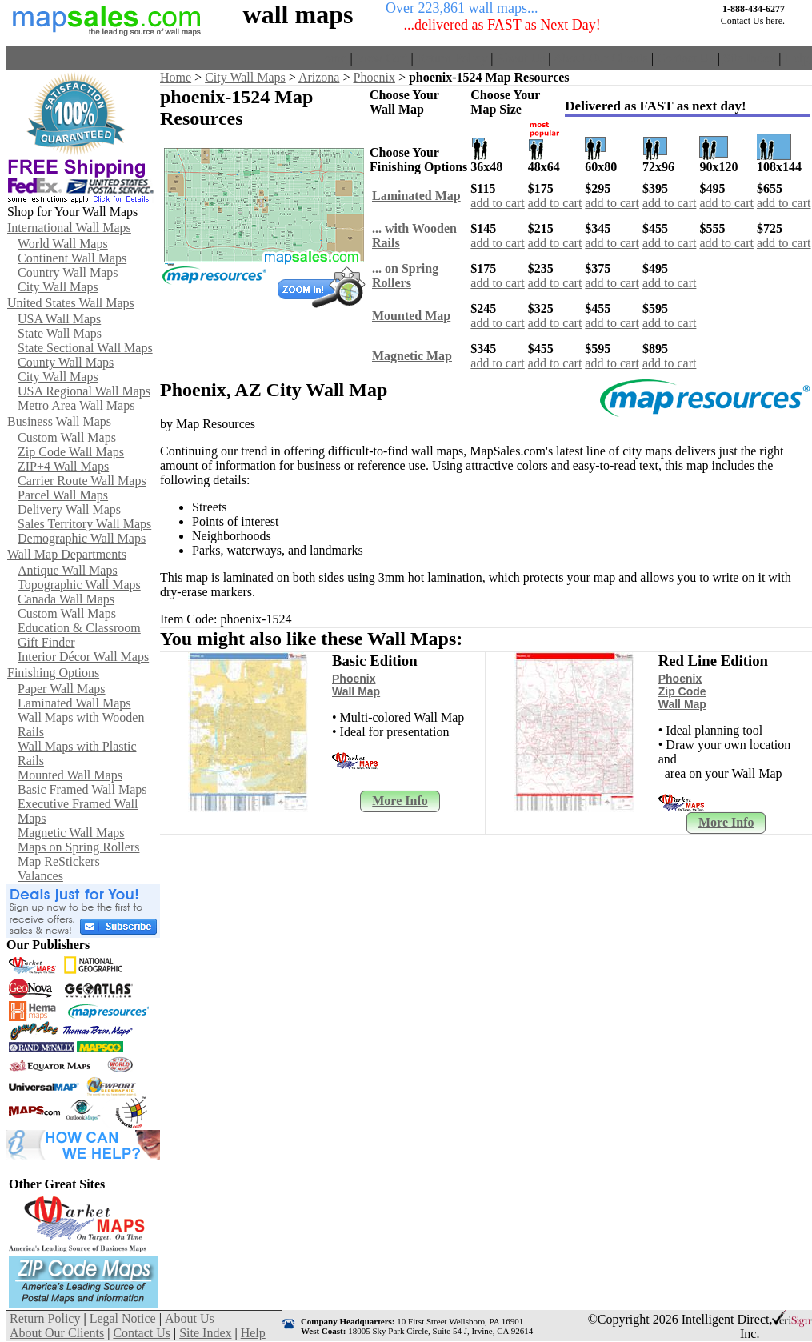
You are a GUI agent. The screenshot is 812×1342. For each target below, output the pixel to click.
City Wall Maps (58, 287)
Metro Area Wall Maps (76, 405)
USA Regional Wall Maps (84, 391)
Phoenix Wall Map (356, 685)
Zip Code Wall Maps (71, 452)
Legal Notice (123, 1318)
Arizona (319, 77)
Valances (40, 876)
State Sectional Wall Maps (85, 348)
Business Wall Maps (59, 421)
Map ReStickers (59, 861)
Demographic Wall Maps (82, 538)
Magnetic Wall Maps (71, 832)
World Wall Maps (63, 243)
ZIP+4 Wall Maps (63, 466)
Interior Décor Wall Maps (83, 656)
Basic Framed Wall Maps (82, 789)
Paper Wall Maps (62, 688)
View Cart (381, 58)
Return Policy (452, 58)
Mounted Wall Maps (70, 775)
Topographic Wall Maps (79, 584)
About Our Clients (601, 58)
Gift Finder (46, 642)
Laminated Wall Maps (74, 703)
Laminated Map (416, 195)
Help (796, 58)
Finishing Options (53, 672)
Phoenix (373, 77)
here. (775, 20)
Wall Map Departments (66, 554)
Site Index (749, 58)
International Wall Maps (69, 227)
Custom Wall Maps (67, 437)
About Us (521, 58)
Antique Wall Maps (68, 570)
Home (330, 58)
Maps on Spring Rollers (78, 847)
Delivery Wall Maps (69, 509)
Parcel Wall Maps (63, 495)
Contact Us (685, 58)
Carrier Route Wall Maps (82, 480)
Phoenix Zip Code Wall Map (682, 691)
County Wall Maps (66, 362)
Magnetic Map (412, 356)
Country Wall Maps (68, 272)
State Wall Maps (60, 333)
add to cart (497, 203)
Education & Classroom (79, 628)
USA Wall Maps (59, 319)
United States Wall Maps (70, 303)
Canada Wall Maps (66, 599)
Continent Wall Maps (72, 258)
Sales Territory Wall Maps (84, 524)
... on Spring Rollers (405, 276)
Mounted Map (411, 315)
